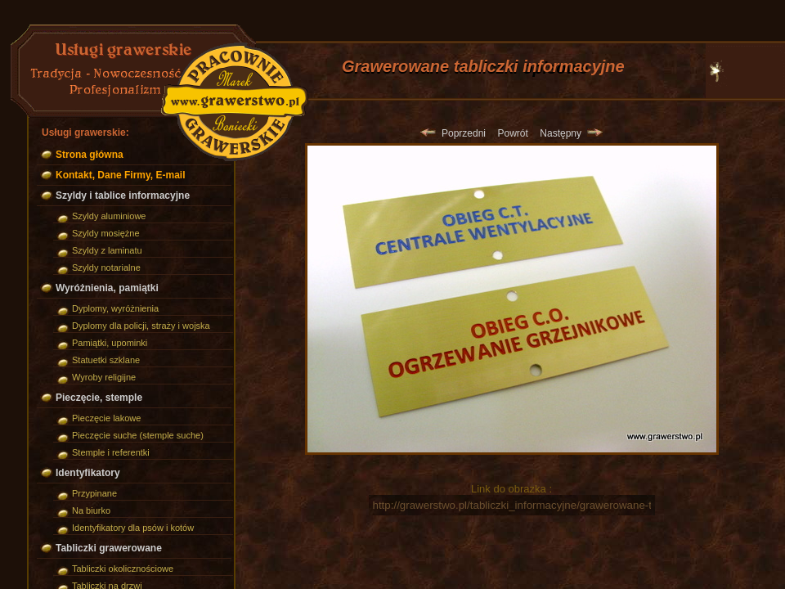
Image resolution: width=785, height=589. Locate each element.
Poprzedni (453, 133)
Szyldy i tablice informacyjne (123, 195)
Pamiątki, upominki (109, 343)
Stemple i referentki (111, 452)
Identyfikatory (88, 473)
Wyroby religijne (104, 377)
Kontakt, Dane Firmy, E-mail (120, 175)
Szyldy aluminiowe (109, 216)
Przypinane (94, 493)
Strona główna (89, 154)
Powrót (512, 133)
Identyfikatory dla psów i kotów (133, 528)
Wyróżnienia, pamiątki (107, 288)
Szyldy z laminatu (107, 250)
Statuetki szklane (106, 360)
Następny (571, 133)
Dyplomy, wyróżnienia (115, 308)
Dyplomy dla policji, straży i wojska (141, 325)
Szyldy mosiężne (106, 233)
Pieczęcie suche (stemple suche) (138, 435)
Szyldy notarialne (106, 267)
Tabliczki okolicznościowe (122, 568)
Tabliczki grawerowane (109, 548)
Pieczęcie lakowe (106, 418)
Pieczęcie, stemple (99, 397)
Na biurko (91, 510)
